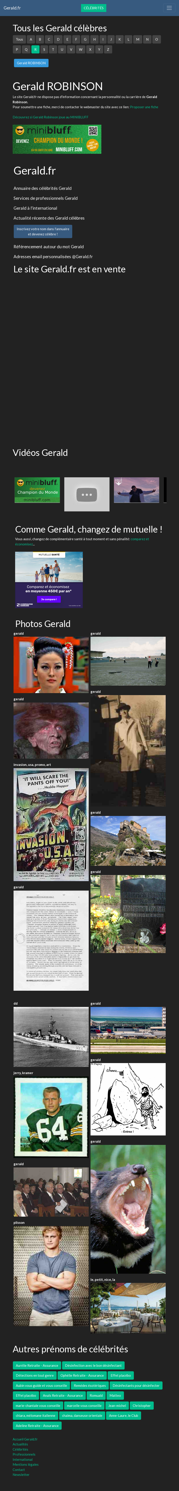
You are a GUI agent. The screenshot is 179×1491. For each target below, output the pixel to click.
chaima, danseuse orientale (82, 1415)
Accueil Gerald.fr (25, 1439)
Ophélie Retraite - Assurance (82, 1375)
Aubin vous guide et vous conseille (41, 1385)
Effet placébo (121, 1375)
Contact (19, 1470)
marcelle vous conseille (84, 1406)
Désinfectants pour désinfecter (136, 1385)
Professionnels (24, 1454)
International (23, 1459)
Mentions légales (26, 1464)
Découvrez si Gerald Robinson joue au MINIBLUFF (50, 117)
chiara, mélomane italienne (35, 1415)
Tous (19, 39)
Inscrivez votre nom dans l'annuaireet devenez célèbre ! (43, 231)
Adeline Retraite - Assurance (37, 1426)
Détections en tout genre (35, 1375)
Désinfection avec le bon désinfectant (93, 1365)
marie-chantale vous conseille (38, 1406)
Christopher (142, 1406)
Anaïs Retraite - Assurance (63, 1395)
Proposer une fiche (144, 107)
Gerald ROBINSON (31, 63)
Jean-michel (117, 1406)
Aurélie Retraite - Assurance (37, 1365)
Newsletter (21, 1475)
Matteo (115, 1395)
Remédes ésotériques (90, 1385)
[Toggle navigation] (169, 8)
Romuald (96, 1395)
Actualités (20, 1444)
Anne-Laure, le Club (123, 1415)
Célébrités (94, 8)
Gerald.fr (12, 7)
